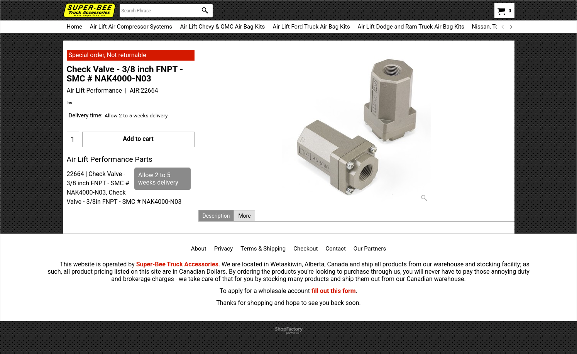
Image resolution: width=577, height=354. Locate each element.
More (244, 216)
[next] (511, 26)
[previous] (503, 26)
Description (216, 216)
